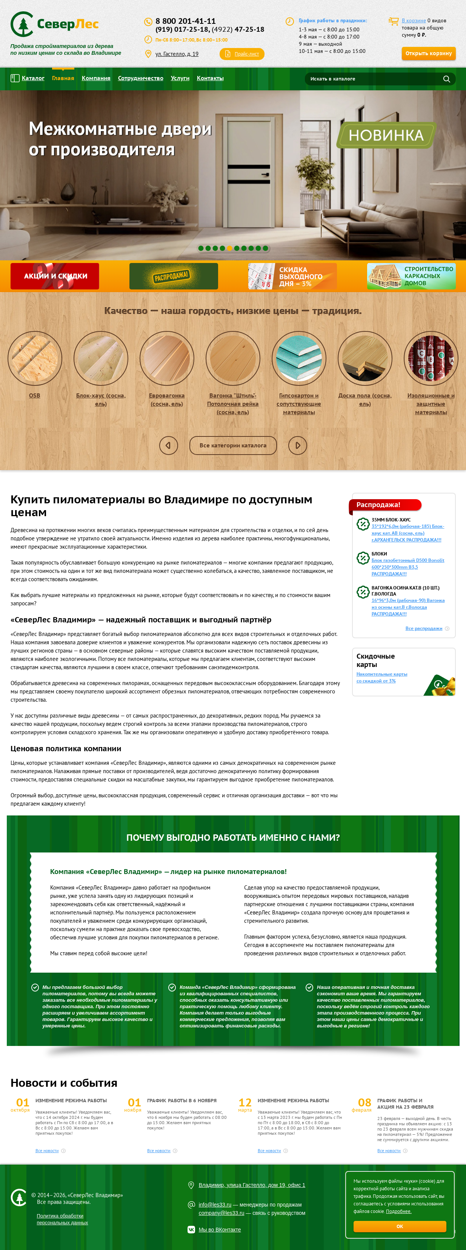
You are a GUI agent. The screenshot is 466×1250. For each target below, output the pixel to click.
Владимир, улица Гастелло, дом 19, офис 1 (252, 1185)
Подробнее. (399, 1211)
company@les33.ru (222, 1213)
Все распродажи (424, 628)
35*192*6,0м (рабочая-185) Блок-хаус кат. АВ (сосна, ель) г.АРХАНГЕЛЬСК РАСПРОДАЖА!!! (408, 533)
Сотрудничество (140, 78)
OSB (35, 365)
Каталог (28, 78)
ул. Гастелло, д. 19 (176, 53)
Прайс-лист (247, 54)
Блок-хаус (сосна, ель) (101, 369)
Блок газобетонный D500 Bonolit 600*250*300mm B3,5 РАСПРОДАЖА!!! (408, 567)
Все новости (47, 1150)
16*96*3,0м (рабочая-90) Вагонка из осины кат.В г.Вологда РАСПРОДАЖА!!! (408, 607)
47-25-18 (238, 29)
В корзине (414, 20)
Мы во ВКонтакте (220, 1230)
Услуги (180, 78)
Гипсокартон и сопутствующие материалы (299, 373)
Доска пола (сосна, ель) (365, 369)
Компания (96, 78)
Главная (63, 78)
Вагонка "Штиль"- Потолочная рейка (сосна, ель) (233, 373)
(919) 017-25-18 (181, 29)
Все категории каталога (233, 445)
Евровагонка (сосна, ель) (167, 369)
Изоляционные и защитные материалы (431, 373)
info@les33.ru (215, 1205)
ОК (400, 1226)
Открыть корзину (429, 53)
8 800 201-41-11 (185, 21)
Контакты (210, 78)
